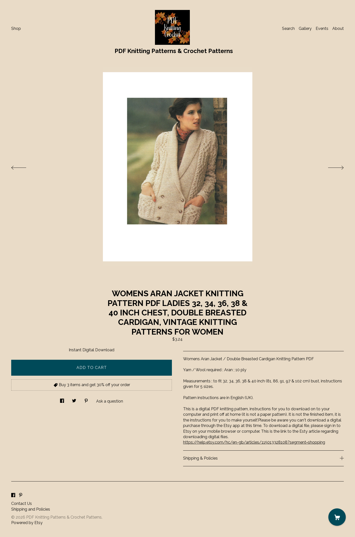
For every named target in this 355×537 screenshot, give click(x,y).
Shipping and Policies (30, 509)
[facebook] (13, 495)
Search (288, 28)
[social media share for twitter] (74, 399)
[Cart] (337, 517)
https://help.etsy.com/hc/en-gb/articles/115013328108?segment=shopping (254, 442)
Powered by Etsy (27, 522)
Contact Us (21, 503)
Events (322, 28)
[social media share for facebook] (62, 399)
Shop (16, 28)
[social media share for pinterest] (86, 399)
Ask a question (109, 401)
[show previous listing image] (23, 166)
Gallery (305, 28)
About (338, 28)
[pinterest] (21, 495)
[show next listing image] (331, 166)
